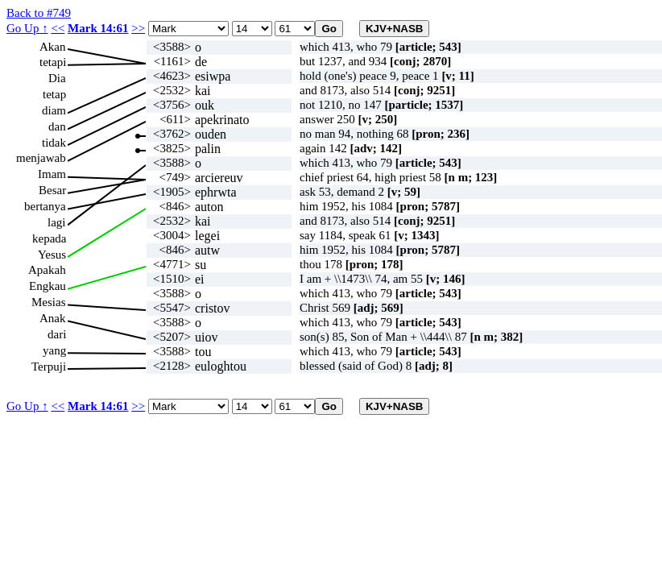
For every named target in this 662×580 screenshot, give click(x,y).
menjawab (41, 157)
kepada (49, 238)
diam (54, 110)
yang (54, 350)
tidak (54, 142)
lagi (57, 222)
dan (57, 126)
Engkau (47, 286)
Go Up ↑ (27, 28)
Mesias (48, 302)
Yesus (52, 254)
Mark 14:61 (98, 28)
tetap (54, 94)
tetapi (52, 62)
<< (57, 28)
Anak (52, 318)
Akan (52, 46)
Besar (52, 190)
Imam (52, 174)
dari (57, 334)
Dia (57, 78)
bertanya (45, 206)
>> (138, 28)
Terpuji (48, 366)
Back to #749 (38, 12)
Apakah (47, 269)
